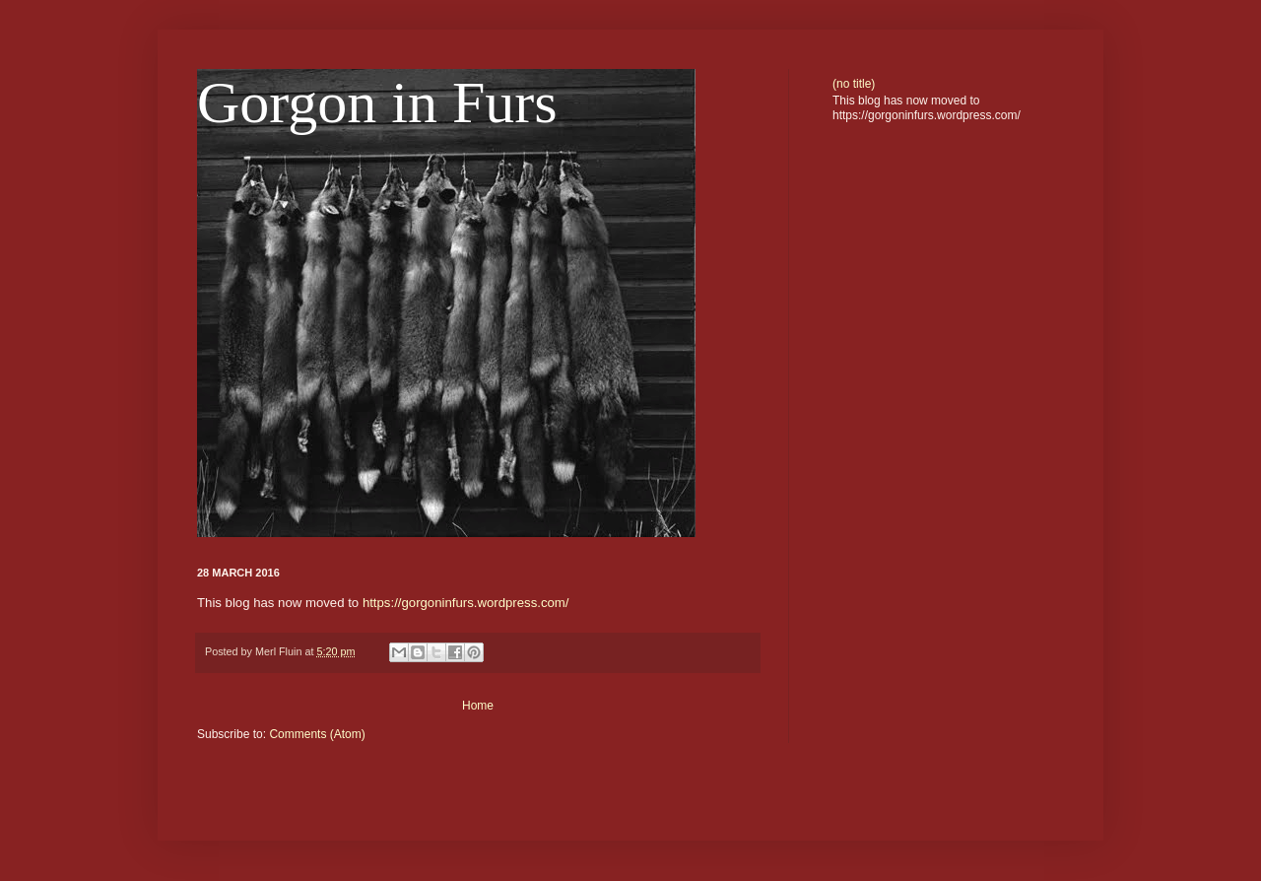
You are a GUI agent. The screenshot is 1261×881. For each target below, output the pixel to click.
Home (478, 705)
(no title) (853, 84)
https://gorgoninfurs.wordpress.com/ (466, 602)
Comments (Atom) (317, 734)
